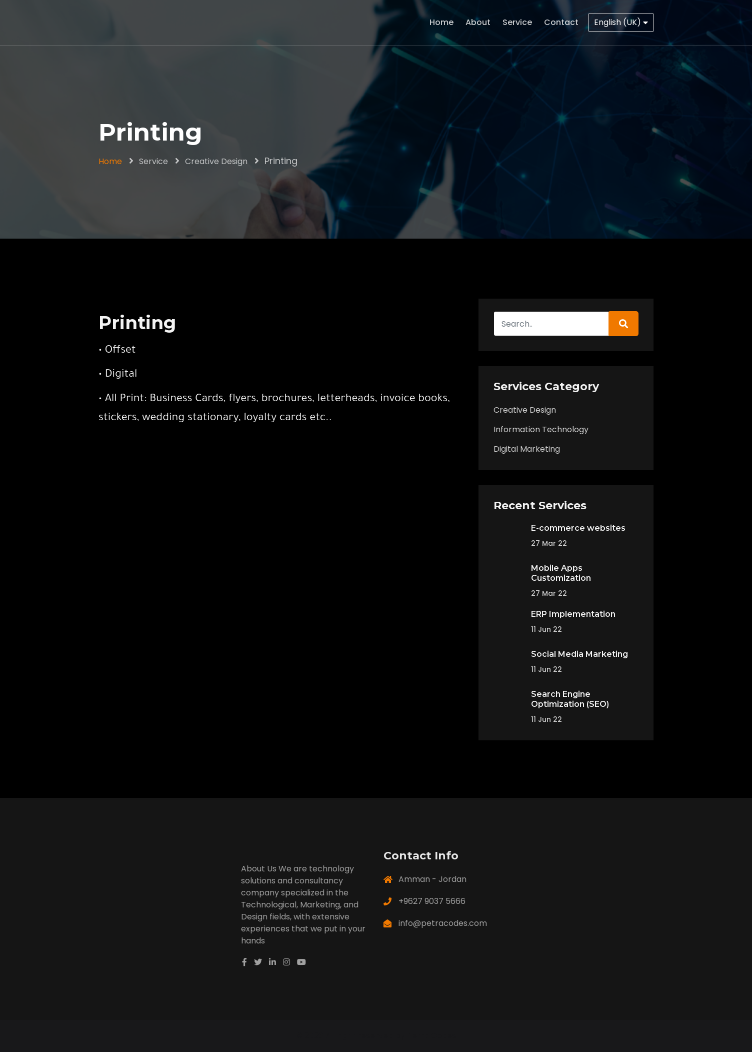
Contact (561, 22)
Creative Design (216, 161)
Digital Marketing (527, 449)
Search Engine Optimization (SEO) (570, 699)
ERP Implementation (573, 614)
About (478, 22)
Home (442, 22)
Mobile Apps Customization (561, 573)
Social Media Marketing (579, 654)
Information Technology (541, 429)
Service (517, 22)
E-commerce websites (578, 528)
